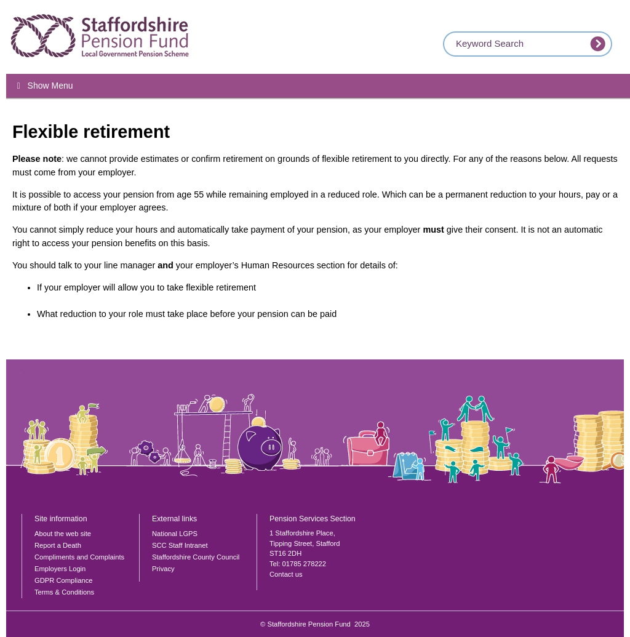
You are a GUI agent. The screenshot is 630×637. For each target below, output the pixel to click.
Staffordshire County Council (195, 557)
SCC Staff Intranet (180, 545)
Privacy (163, 568)
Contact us (285, 574)
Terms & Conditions (64, 592)
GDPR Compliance (63, 580)
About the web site (62, 533)
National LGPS (174, 533)
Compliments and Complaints (79, 557)
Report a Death (57, 545)
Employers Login (60, 568)
